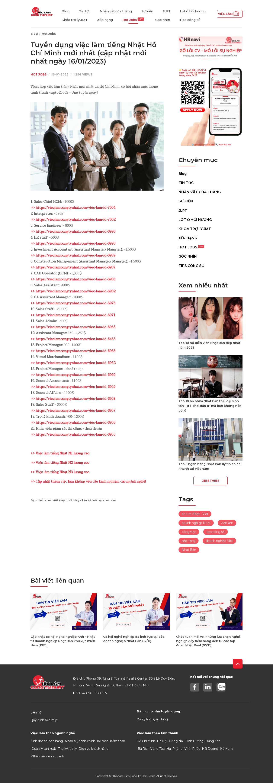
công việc (189, 532)
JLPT (167, 11)
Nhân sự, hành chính (80, 741)
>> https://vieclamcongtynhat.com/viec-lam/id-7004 (72, 208)
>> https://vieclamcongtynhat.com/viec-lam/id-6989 (72, 255)
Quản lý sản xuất (44, 749)
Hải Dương (210, 749)
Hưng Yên (212, 741)
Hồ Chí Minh (146, 741)
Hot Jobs (133, 20)
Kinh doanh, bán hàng (46, 741)
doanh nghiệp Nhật (196, 523)
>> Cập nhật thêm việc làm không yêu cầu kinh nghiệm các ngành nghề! (88, 481)
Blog (66, 11)
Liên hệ (35, 712)
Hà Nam (226, 749)
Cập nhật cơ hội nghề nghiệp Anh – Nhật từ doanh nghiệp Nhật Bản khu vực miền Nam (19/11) (62, 641)
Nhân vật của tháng (116, 11)
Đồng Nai (176, 741)
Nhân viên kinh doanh (48, 756)
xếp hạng (188, 541)
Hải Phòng (175, 749)
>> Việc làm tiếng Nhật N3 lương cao (59, 472)
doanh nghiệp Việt (219, 541)
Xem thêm (210, 481)
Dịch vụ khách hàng (94, 749)
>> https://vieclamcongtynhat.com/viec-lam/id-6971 (72, 315)
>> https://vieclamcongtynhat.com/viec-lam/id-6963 (72, 351)
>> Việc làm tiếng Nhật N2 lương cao (59, 463)
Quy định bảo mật (44, 720)
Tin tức (84, 11)
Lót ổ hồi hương (193, 11)
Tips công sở (189, 20)
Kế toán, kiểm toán (111, 741)
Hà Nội (162, 741)
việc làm (227, 523)
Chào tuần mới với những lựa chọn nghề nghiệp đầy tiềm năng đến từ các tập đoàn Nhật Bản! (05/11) (208, 641)
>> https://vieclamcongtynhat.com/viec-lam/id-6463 (72, 339)
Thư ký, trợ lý (67, 749)
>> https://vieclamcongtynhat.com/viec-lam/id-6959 (72, 387)
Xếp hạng (105, 20)
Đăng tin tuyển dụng (152, 719)
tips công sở (215, 532)
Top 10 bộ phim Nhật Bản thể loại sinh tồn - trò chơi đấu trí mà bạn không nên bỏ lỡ (210, 405)
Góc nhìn (162, 20)
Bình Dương (194, 741)
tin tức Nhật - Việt (195, 514)
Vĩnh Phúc (192, 749)
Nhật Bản (189, 550)
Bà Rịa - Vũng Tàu (151, 749)
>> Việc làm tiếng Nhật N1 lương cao (59, 453)
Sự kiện (147, 11)
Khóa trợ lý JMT (75, 20)
